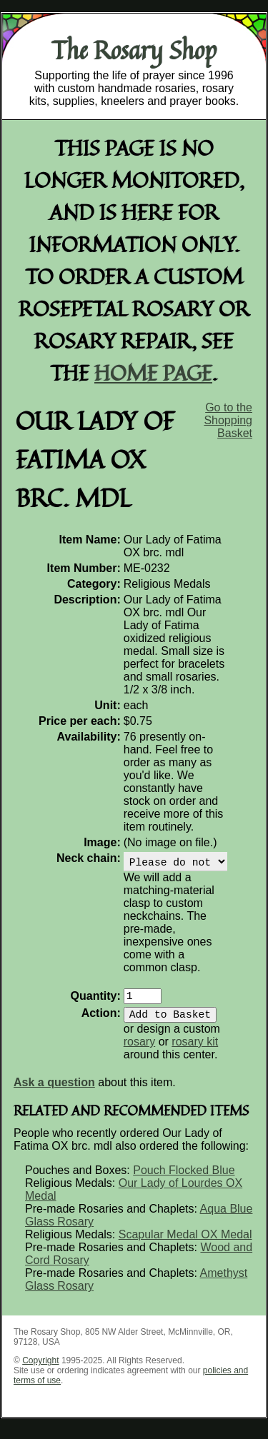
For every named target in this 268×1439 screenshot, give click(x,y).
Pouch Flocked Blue (183, 1179)
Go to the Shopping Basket (228, 420)
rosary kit (195, 1050)
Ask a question (54, 1091)
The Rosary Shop (134, 50)
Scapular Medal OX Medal (185, 1243)
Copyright (40, 1369)
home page (153, 372)
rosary (139, 1050)
